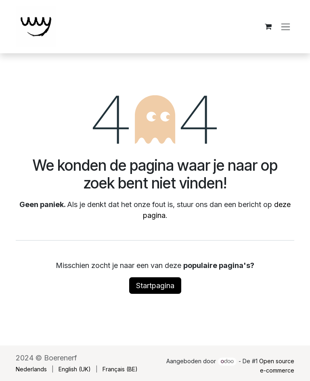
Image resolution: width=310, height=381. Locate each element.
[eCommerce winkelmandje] (268, 27)
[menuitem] (31, 369)
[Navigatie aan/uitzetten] (285, 27)
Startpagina (155, 285)
